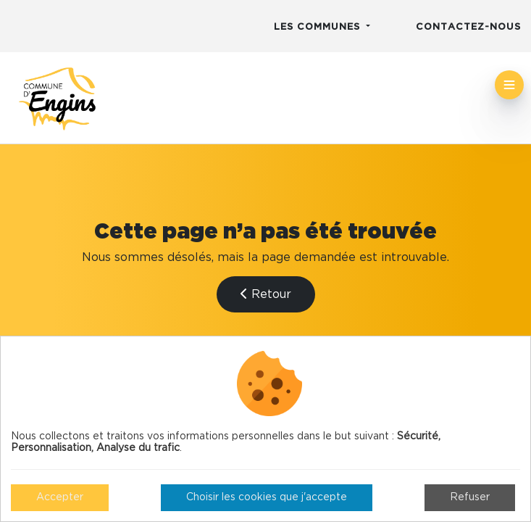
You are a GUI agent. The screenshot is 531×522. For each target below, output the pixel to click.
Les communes (319, 27)
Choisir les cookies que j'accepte (266, 497)
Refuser (470, 497)
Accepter (59, 497)
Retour (266, 294)
